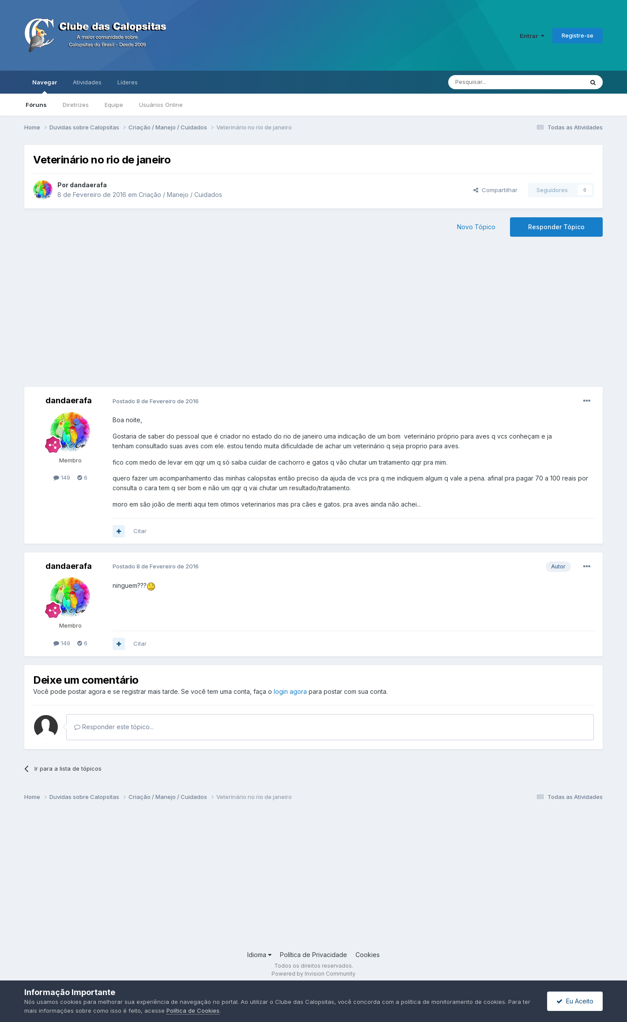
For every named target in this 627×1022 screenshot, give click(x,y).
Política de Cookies (192, 1010)
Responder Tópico (556, 227)
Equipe (114, 104)
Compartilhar (495, 189)
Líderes (127, 82)
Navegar (44, 86)
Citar (140, 530)
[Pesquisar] (491, 82)
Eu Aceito (574, 1001)
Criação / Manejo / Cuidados (180, 194)
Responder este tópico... (114, 727)
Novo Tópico (476, 227)
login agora (290, 691)
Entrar (532, 35)
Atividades (87, 82)
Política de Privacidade (313, 954)
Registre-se (577, 35)
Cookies (367, 954)
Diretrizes (76, 104)
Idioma (259, 954)
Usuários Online (161, 104)
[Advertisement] (313, 316)
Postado (156, 401)
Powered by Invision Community (313, 973)
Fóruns (36, 104)
